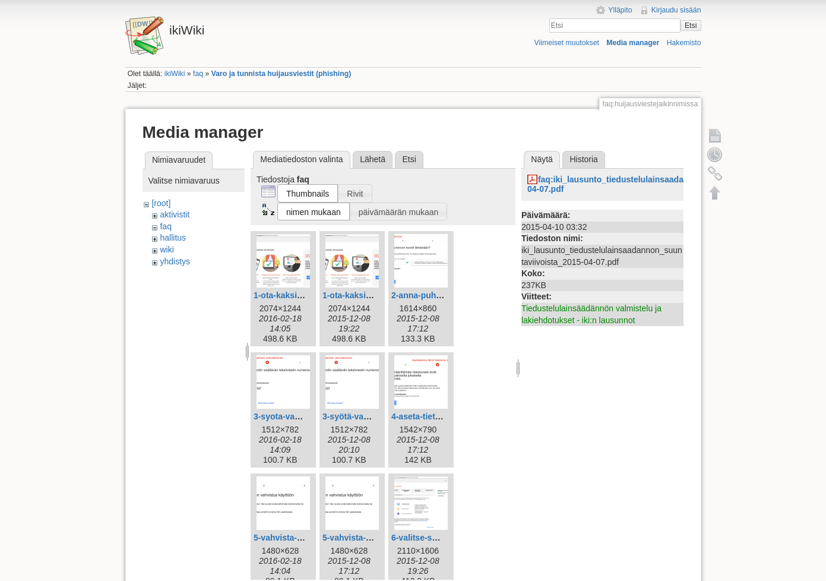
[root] (160, 203)
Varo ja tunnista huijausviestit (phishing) (281, 74)
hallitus (173, 237)
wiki (166, 249)
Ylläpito (620, 10)
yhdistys (175, 261)
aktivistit (174, 214)
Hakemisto (684, 43)
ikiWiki (174, 74)
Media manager (632, 43)
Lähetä (372, 159)
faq (198, 74)
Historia (583, 159)
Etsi (691, 25)
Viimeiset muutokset (566, 43)
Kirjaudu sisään (676, 10)
